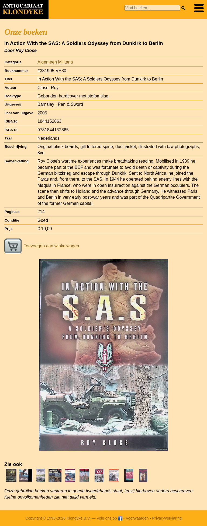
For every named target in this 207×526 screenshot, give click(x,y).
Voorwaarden (137, 518)
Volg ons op (109, 518)
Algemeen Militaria (55, 62)
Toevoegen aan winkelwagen (41, 246)
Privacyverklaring (167, 518)
